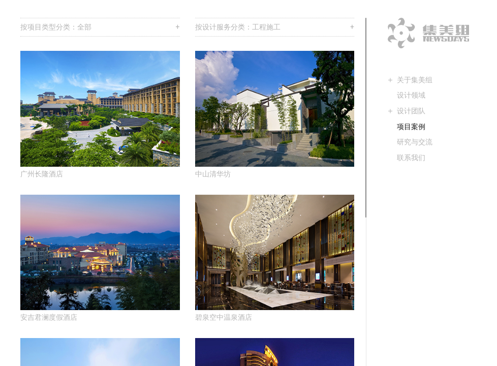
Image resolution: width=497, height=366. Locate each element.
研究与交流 (414, 142)
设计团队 (411, 111)
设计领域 (411, 95)
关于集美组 (414, 80)
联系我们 (411, 158)
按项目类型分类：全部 (100, 27)
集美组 (428, 33)
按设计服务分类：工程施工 (275, 27)
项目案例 (411, 127)
